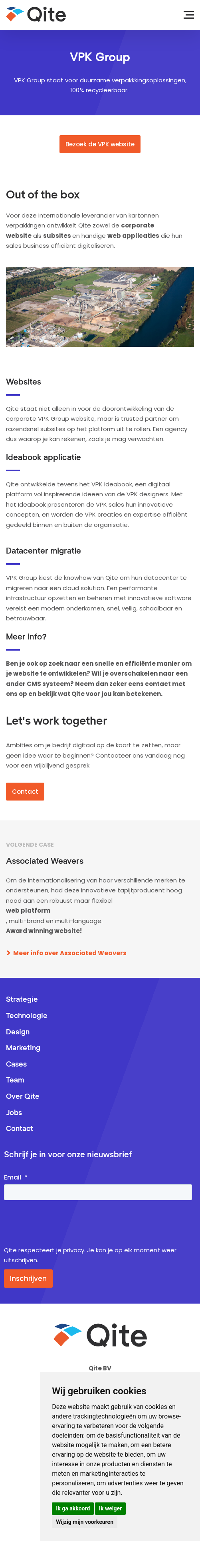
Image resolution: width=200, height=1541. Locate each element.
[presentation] (64, 1223)
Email (12, 1177)
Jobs (14, 1113)
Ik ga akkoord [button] (73, 1508)
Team (15, 1080)
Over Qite (23, 1096)
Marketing (23, 1048)
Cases (16, 1064)
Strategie (22, 999)
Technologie (27, 1016)
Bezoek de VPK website (100, 144)
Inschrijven (28, 1278)
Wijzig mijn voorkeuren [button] (84, 1522)
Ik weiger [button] (110, 1508)
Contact (25, 791)
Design (18, 1032)
